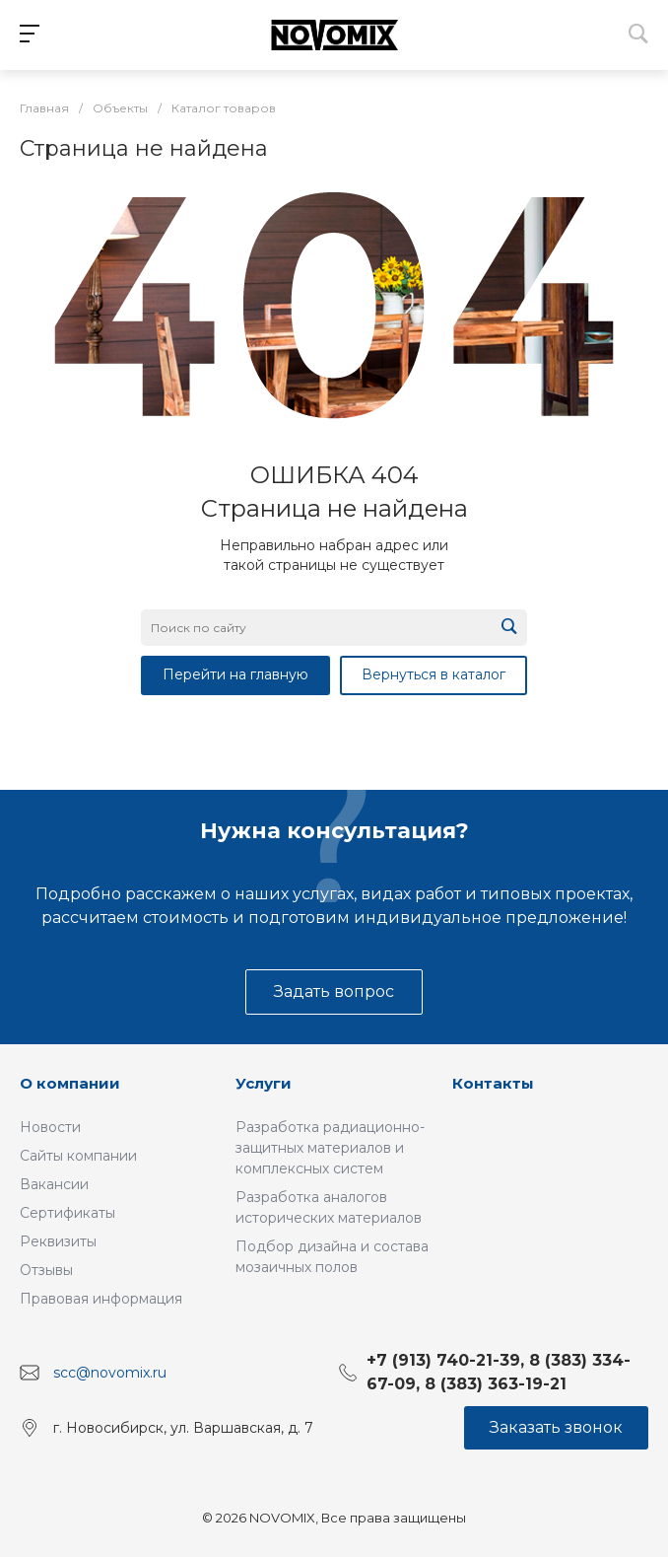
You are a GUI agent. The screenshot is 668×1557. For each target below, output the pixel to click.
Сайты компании (78, 1156)
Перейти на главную (235, 674)
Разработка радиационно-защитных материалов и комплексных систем (330, 1147)
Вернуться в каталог (433, 674)
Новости (50, 1127)
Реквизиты (58, 1241)
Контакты (493, 1083)
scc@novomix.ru (110, 1372)
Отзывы (46, 1270)
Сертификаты (67, 1213)
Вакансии (54, 1184)
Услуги (263, 1083)
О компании (70, 1083)
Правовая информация (101, 1299)
